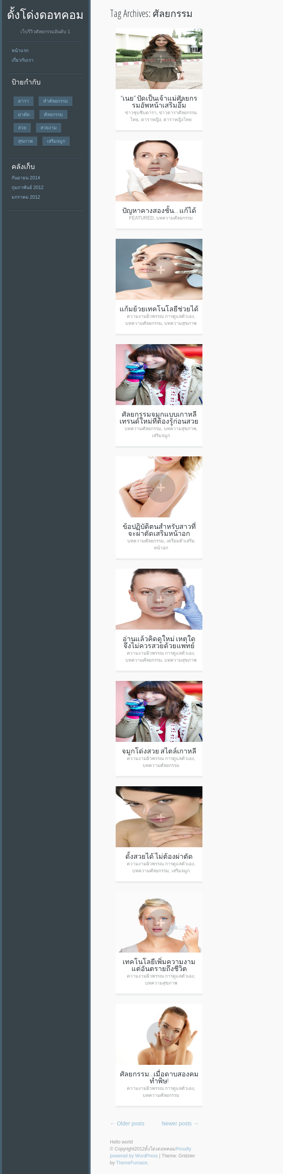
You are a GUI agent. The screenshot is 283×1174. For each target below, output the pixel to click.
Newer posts (180, 1123)
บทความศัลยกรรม (174, 218)
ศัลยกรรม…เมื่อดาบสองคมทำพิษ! (159, 1077)
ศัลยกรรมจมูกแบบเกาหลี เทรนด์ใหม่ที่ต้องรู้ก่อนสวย (159, 417)
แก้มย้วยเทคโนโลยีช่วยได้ (159, 308)
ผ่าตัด (24, 114)
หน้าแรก (20, 50)
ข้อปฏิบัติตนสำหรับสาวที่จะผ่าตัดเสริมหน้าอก (159, 530)
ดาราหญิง (151, 119)
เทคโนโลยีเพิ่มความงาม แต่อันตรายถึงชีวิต (159, 965)
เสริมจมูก (56, 141)
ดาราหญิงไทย (177, 119)
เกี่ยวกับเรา (23, 60)
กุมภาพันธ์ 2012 (28, 187)
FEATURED (141, 218)
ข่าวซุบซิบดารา (141, 112)
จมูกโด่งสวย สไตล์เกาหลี (159, 750)
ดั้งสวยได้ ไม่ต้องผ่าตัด (159, 856)
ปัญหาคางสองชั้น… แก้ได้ (159, 210)
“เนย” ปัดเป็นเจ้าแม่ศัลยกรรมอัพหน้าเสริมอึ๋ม (159, 101)
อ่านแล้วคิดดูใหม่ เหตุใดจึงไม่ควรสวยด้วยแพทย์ (159, 642)
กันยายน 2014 (26, 178)
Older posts (127, 1123)
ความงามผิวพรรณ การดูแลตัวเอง (160, 316)
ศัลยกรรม (53, 114)
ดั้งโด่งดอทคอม (45, 14)
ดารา (23, 101)
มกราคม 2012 (26, 197)
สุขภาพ (25, 141)
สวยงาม (48, 127)
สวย (22, 127)
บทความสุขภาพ (180, 323)
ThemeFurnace (131, 1163)
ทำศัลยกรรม (55, 101)
